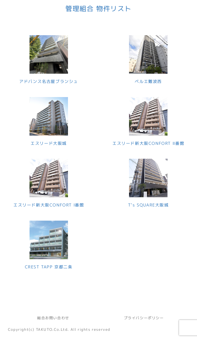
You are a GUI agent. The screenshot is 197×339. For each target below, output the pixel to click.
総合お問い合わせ (53, 317)
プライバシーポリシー (144, 317)
